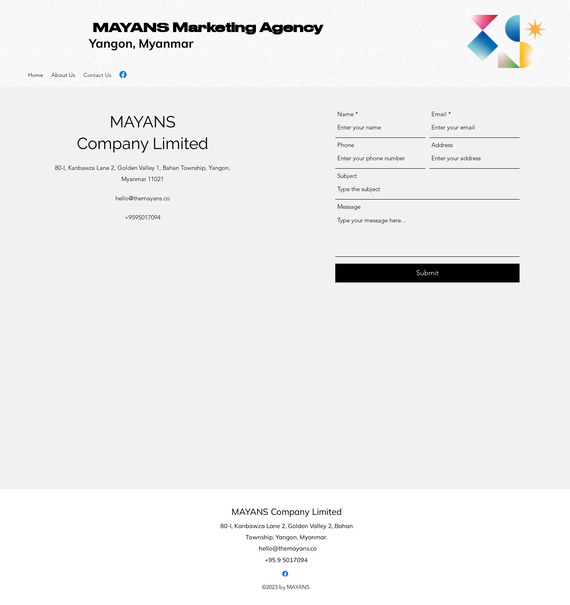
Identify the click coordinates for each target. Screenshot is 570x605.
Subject (347, 176)
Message (349, 207)
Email (439, 114)
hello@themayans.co (142, 198)
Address (442, 145)
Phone (345, 145)
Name (345, 114)
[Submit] (427, 273)
